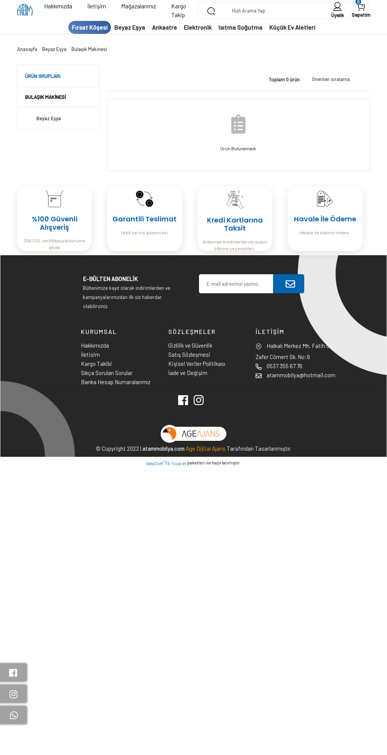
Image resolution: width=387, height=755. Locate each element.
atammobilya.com (163, 448)
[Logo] (25, 10)
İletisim (90, 354)
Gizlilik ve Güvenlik (190, 345)
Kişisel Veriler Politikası (196, 363)
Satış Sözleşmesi (189, 354)
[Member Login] (337, 10)
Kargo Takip (178, 10)
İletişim (96, 6)
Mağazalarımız (138, 6)
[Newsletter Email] (236, 283)
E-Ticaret (176, 463)
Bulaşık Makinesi (89, 49)
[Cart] (361, 10)
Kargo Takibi (96, 363)
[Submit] (290, 283)
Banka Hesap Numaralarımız (115, 381)
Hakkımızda (58, 6)
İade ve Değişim (187, 372)
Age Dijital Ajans (206, 448)
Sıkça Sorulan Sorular (107, 372)
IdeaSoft (155, 463)
